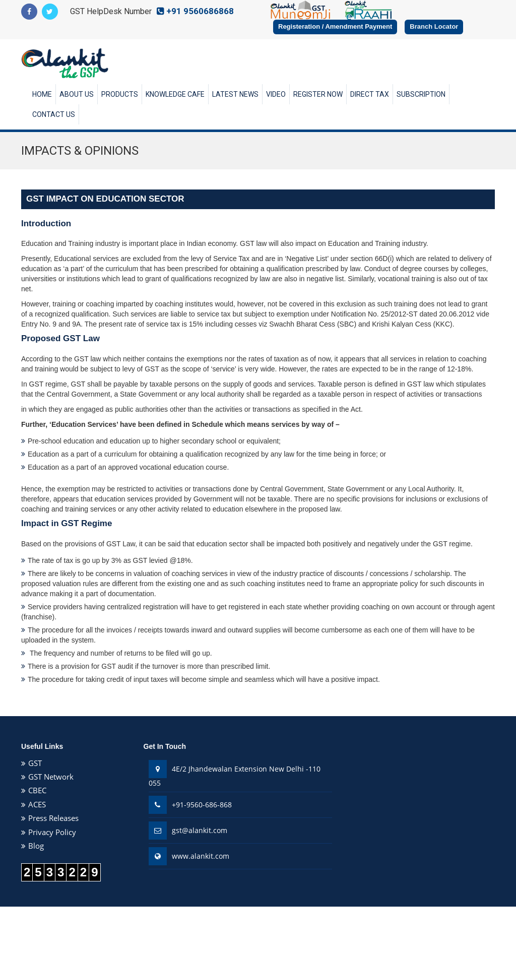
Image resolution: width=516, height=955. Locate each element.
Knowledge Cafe (175, 94)
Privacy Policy (52, 832)
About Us (76, 94)
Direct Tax (369, 94)
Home (42, 94)
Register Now (318, 94)
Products (119, 94)
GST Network (51, 777)
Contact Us (53, 114)
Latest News (235, 94)
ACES (37, 804)
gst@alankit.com (199, 830)
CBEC (37, 790)
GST (35, 763)
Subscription (421, 94)
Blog (36, 846)
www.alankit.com (200, 856)
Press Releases (53, 818)
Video (276, 94)
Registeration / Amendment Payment (335, 26)
